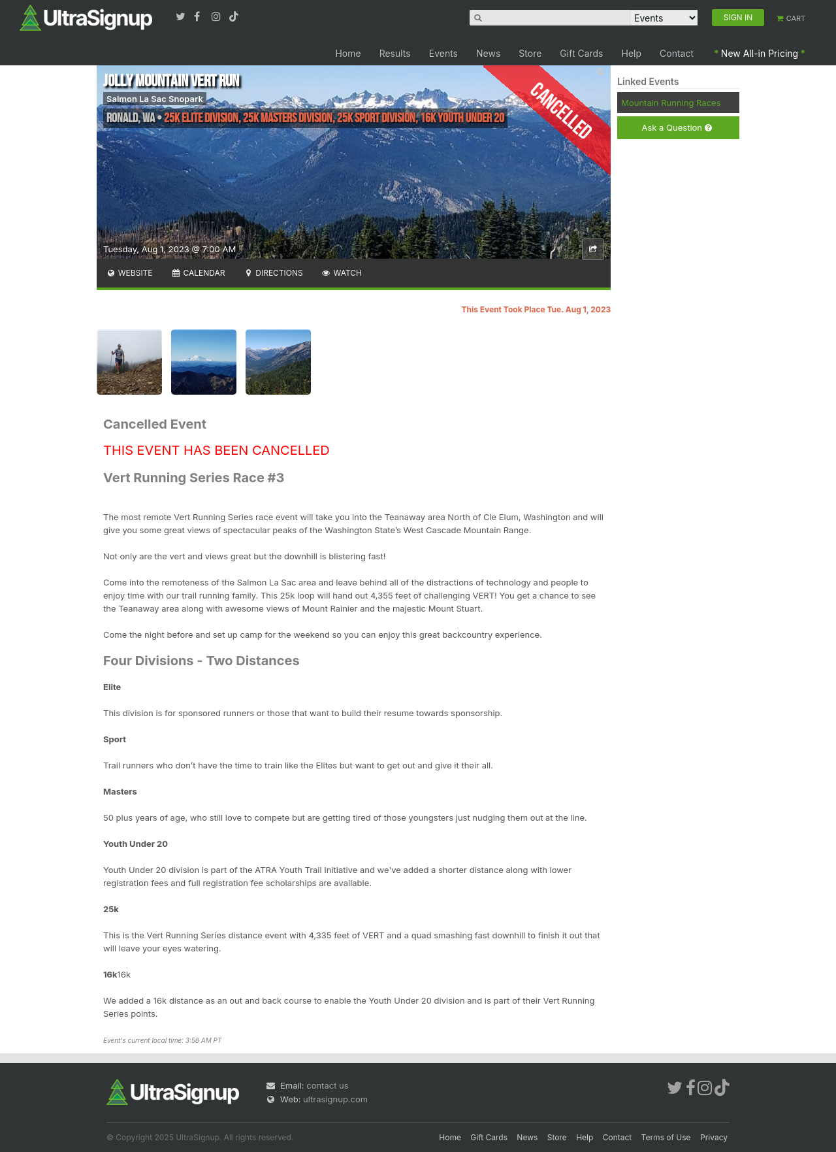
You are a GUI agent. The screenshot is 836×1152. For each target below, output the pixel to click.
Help (632, 53)
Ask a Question (676, 127)
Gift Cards (581, 53)
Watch (341, 273)
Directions (272, 273)
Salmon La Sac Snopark (154, 98)
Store (530, 53)
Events (443, 53)
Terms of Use (666, 1137)
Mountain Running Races (670, 102)
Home (348, 53)
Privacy (714, 1137)
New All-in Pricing (759, 53)
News (488, 53)
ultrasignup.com (335, 1099)
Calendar (198, 273)
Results (395, 53)
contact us (327, 1085)
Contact (677, 53)
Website (129, 273)
